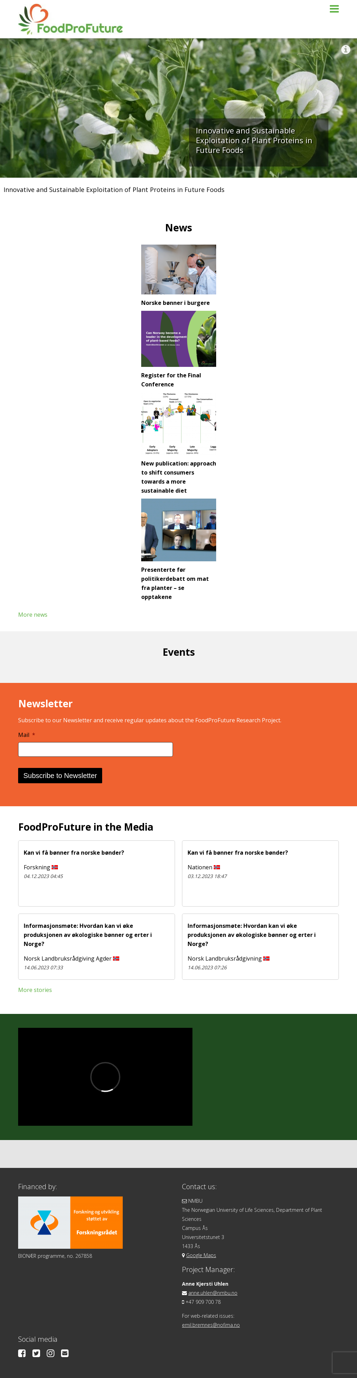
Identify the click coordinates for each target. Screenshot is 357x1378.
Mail (26, 735)
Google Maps (201, 1255)
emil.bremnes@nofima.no (211, 1325)
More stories (35, 990)
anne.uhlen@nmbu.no (212, 1293)
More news (32, 614)
